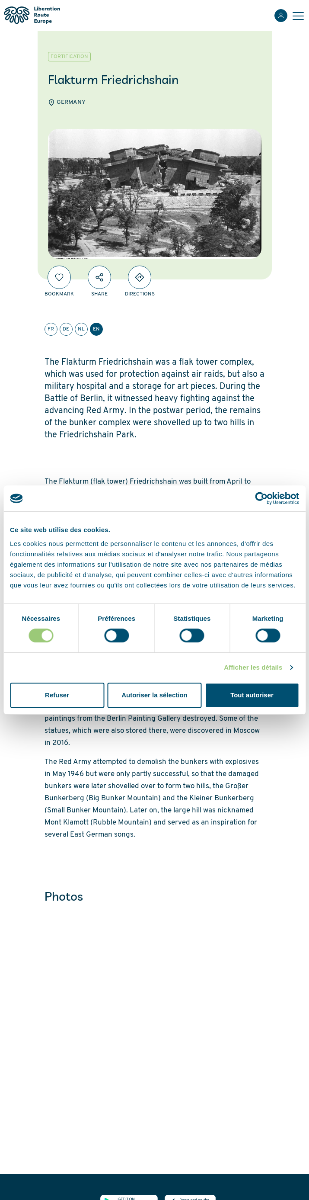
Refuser (57, 695)
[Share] (99, 277)
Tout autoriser (252, 695)
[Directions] (139, 277)
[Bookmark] (59, 277)
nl (81, 329)
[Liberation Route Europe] (32, 15)
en (96, 329)
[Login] (280, 15)
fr (51, 329)
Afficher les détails (253, 667)
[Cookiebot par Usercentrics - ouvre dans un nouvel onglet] (261, 498)
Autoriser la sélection (154, 695)
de (66, 329)
